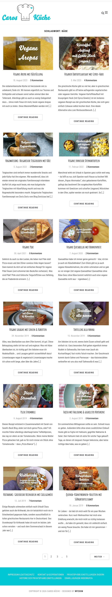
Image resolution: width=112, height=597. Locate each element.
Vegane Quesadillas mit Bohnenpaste (84, 247)
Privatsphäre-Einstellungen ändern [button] (85, 574)
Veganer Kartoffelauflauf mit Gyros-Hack (84, 74)
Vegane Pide (28, 247)
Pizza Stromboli (28, 412)
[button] (106, 13)
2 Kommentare (36, 167)
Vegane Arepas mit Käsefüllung (28, 74)
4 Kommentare (90, 80)
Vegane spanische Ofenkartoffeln (84, 161)
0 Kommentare (35, 253)
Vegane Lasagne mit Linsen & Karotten (28, 329)
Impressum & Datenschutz (21, 574)
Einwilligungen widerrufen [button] (79, 578)
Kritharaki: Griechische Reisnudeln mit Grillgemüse (28, 494)
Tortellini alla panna (84, 329)
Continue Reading (28, 117)
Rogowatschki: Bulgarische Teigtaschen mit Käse (28, 161)
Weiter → (99, 557)
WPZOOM (79, 591)
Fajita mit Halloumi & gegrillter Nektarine (84, 412)
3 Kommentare (36, 80)
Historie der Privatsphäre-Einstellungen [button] (40, 578)
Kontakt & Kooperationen (51, 574)
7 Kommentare (35, 501)
